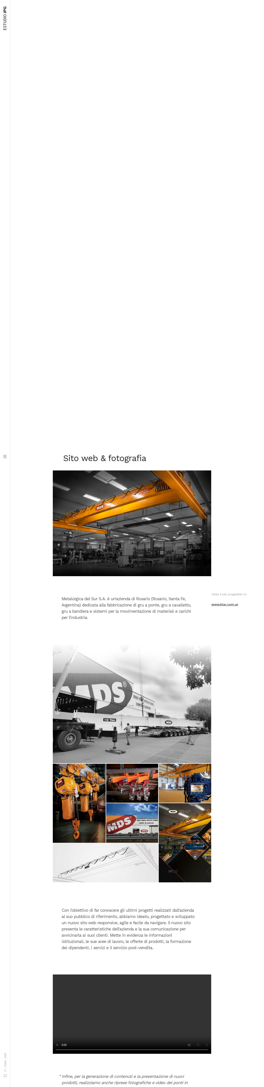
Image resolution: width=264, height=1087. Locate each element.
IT (5, 1070)
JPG (5, 18)
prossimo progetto (128, 1059)
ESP (5, 1055)
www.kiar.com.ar (224, 203)
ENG (5, 1064)
